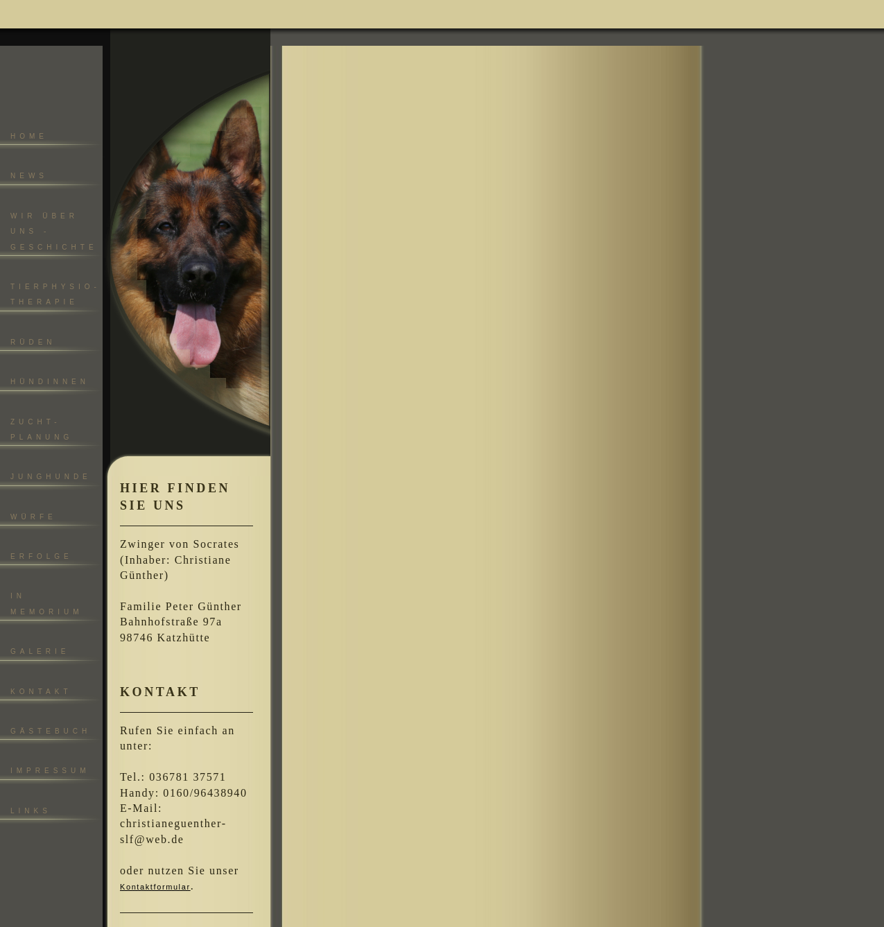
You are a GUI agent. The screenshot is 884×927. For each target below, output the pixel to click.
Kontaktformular (155, 887)
